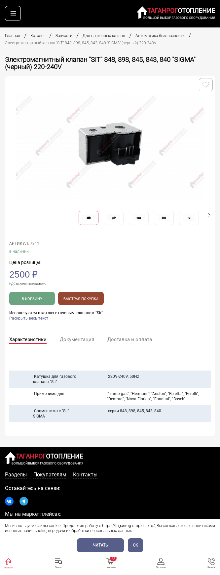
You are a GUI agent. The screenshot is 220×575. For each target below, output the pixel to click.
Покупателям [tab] (49, 474)
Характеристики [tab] (28, 339)
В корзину (32, 299)
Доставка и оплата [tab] (129, 339)
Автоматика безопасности (160, 35)
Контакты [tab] (85, 474)
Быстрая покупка (80, 299)
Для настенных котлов (104, 35)
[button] (209, 215)
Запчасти (63, 35)
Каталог (37, 35)
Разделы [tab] (16, 474)
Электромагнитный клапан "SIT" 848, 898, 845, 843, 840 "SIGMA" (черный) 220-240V (81, 43)
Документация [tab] (77, 339)
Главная (12, 35)
